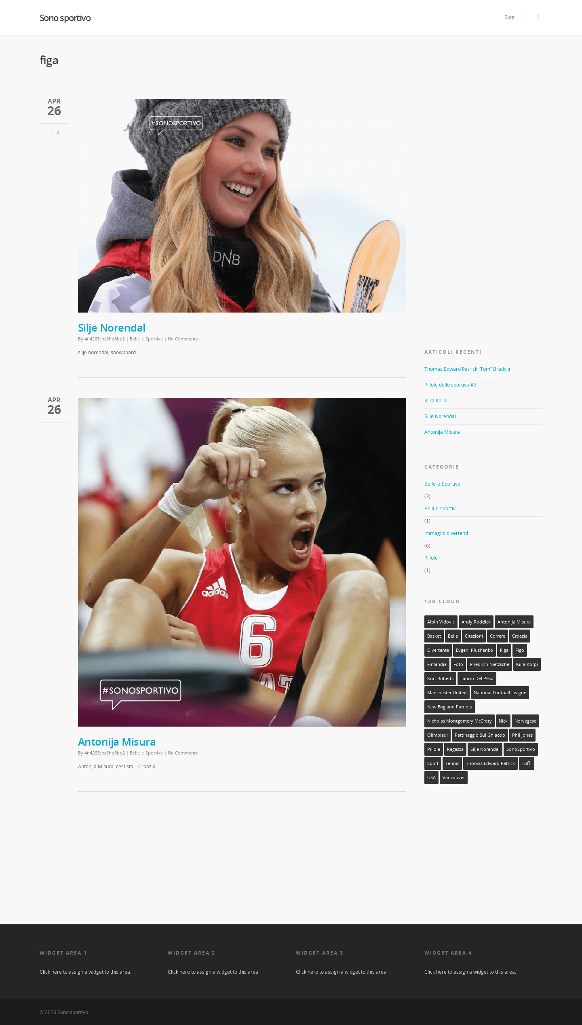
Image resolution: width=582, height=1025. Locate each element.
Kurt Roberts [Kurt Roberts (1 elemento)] (440, 678)
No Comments (183, 339)
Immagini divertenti (446, 533)
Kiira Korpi (435, 400)
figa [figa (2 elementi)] (504, 650)
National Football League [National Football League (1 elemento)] (500, 692)
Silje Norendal (112, 327)
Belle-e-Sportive (146, 339)
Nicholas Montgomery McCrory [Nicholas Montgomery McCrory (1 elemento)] (459, 721)
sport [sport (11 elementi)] (433, 763)
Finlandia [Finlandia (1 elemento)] (437, 664)
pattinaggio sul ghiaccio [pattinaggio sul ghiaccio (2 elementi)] (480, 735)
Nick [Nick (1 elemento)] (503, 721)
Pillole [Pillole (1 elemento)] (433, 749)
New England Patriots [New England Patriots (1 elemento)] (449, 707)
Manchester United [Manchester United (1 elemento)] (447, 692)
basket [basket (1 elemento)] (434, 636)
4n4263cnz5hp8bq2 (104, 339)
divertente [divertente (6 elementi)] (438, 650)
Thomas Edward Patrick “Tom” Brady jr (467, 369)
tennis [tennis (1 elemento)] (452, 763)
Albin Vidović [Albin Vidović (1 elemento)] (441, 622)
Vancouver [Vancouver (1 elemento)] (454, 777)
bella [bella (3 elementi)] (453, 636)
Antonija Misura (117, 741)
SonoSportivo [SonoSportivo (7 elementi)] (520, 749)
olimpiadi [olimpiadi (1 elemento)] (437, 735)
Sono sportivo (65, 17)
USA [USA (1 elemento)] (431, 777)
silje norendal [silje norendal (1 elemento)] (485, 749)
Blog (509, 17)
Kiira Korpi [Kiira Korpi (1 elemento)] (527, 664)
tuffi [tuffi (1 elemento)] (526, 763)
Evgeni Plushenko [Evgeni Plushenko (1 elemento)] (474, 650)
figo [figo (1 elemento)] (519, 650)
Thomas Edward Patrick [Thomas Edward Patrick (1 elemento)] (490, 763)
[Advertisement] (485, 148)
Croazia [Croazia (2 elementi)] (519, 636)
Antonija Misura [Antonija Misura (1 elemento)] (514, 622)
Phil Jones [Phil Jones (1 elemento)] (522, 735)
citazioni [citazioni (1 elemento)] (474, 636)
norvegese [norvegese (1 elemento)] (525, 721)
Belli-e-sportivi (440, 508)
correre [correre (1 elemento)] (497, 636)
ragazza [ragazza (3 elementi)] (455, 749)
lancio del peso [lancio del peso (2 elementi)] (476, 678)
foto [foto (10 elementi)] (458, 664)
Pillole (431, 557)
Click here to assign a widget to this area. (85, 971)
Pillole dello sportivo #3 (450, 384)
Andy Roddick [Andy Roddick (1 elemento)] (476, 622)
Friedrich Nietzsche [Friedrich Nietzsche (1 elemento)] (489, 664)
